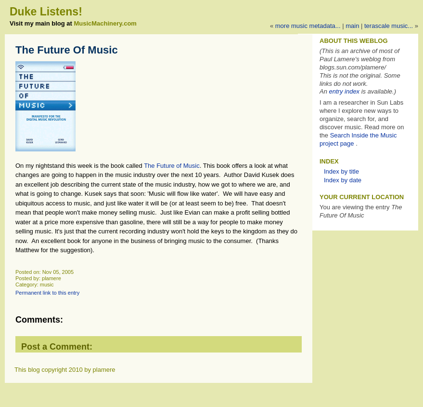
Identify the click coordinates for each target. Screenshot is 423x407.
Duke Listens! (46, 11)
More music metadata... (308, 25)
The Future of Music (172, 165)
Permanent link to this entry (47, 293)
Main (352, 25)
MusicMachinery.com (105, 23)
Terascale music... (388, 25)
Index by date (342, 180)
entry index (344, 91)
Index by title (341, 171)
